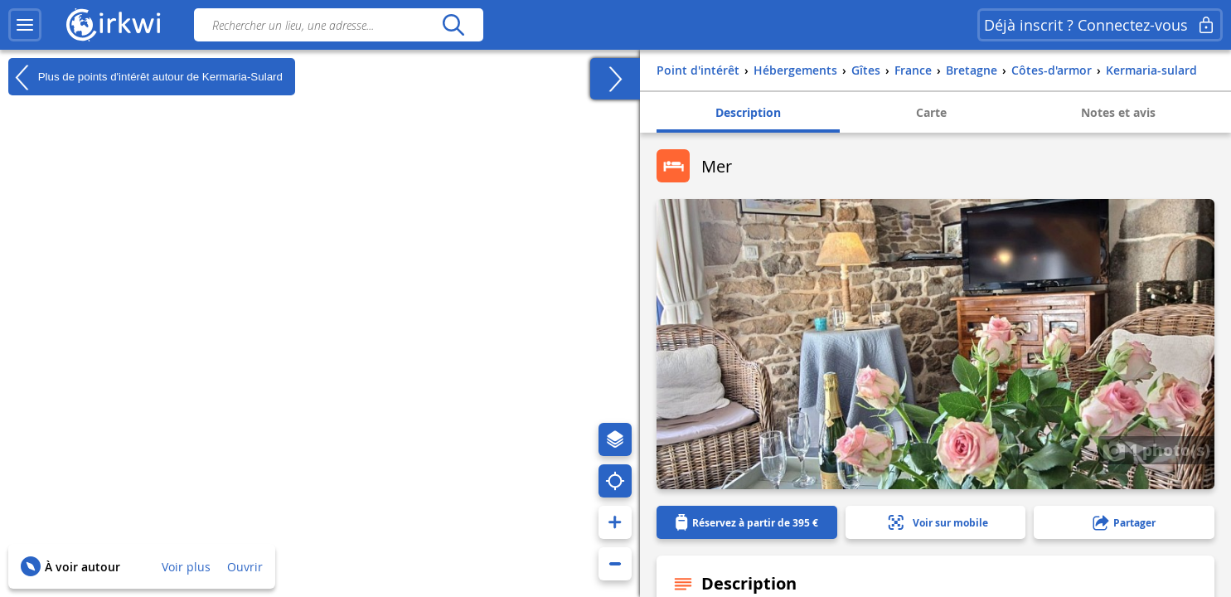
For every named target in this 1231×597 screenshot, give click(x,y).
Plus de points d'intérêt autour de (145, 77)
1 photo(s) (1156, 449)
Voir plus (186, 567)
